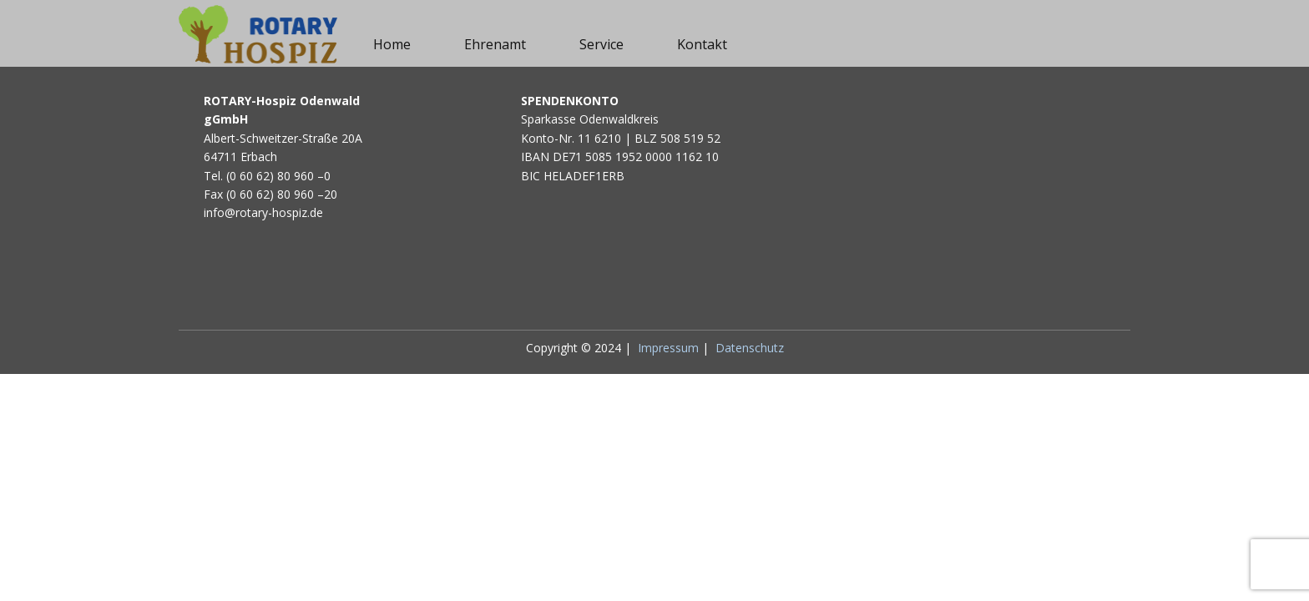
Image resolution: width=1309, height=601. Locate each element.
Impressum (668, 348)
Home (392, 44)
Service (601, 44)
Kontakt (702, 44)
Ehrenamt (495, 44)
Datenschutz (749, 348)
